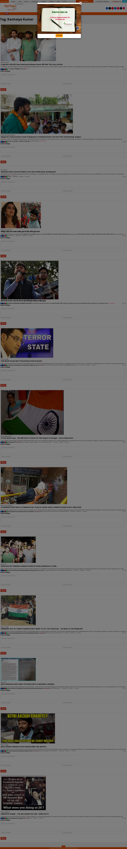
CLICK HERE (59, 35)
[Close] (80, 3)
